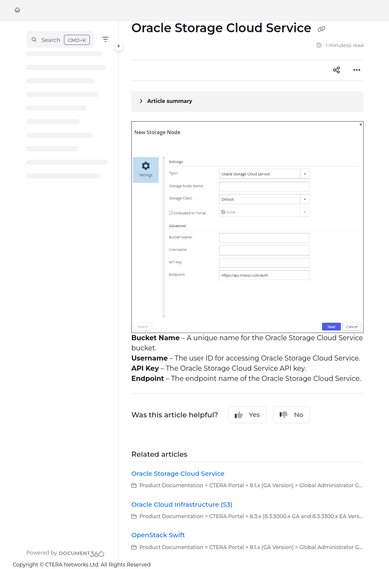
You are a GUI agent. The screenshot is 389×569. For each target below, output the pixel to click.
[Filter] (105, 39)
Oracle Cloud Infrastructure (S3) (182, 504)
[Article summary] (247, 101)
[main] (247, 291)
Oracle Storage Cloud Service (178, 473)
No (291, 415)
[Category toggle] (119, 46)
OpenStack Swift (158, 535)
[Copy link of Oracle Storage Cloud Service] (321, 29)
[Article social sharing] (336, 70)
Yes (247, 415)
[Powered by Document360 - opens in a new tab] (65, 553)
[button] (60, 39)
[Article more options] (357, 70)
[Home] (17, 10)
